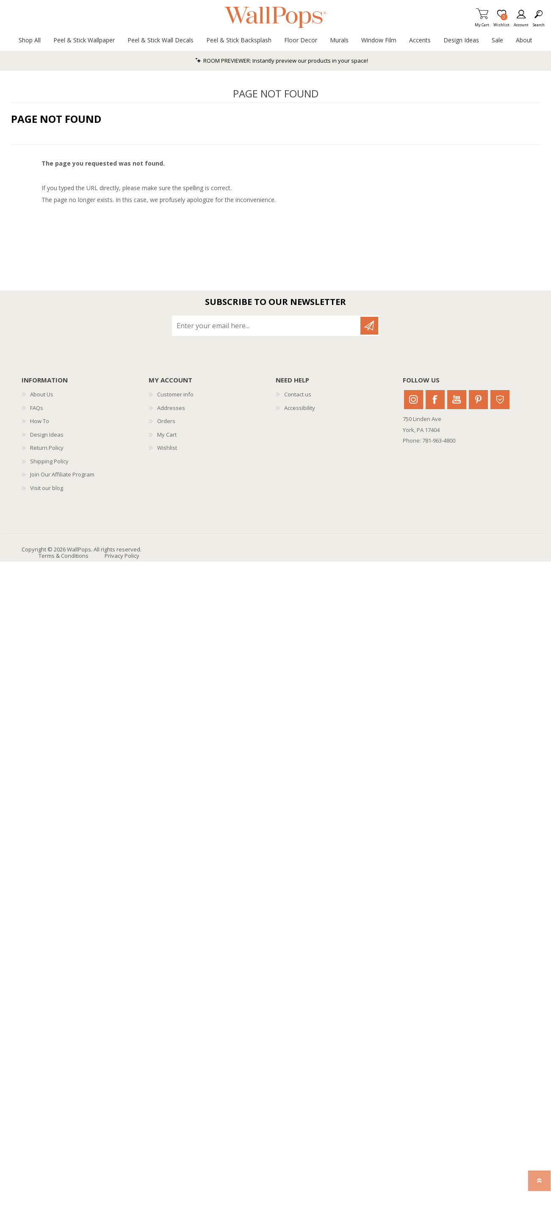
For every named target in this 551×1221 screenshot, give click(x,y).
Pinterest (478, 399)
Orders (166, 421)
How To (39, 421)
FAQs (36, 408)
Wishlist (167, 447)
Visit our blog (46, 488)
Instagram (413, 399)
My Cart (167, 434)
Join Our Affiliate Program (62, 474)
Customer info (175, 394)
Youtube (456, 399)
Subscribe (369, 326)
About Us (41, 394)
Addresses (171, 408)
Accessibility (299, 408)
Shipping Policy (49, 461)
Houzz (499, 399)
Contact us (297, 394)
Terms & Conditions (64, 555)
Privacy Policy (122, 555)
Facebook (435, 399)
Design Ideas (47, 434)
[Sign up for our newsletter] (266, 326)
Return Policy (47, 447)
